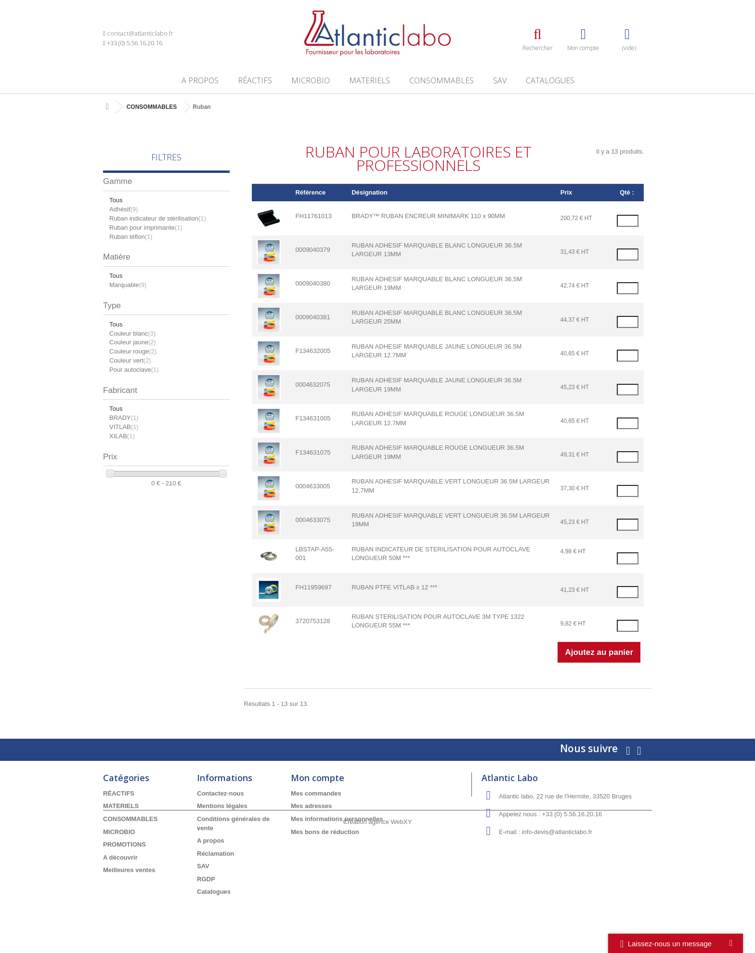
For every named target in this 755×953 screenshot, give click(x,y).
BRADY (124, 417)
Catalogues (550, 80)
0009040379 (312, 249)
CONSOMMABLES (441, 80)
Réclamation (215, 853)
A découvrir (120, 857)
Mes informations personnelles (337, 818)
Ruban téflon (131, 236)
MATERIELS (369, 80)
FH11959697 (313, 587)
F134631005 (312, 418)
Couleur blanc (132, 333)
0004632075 (312, 384)
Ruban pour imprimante (145, 227)
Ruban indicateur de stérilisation (157, 218)
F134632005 (312, 350)
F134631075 (312, 452)
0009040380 (312, 283)
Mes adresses (311, 805)
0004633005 (312, 486)
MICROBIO (310, 80)
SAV (500, 80)
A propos (200, 80)
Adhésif (123, 209)
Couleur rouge (132, 351)
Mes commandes (316, 793)
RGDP (206, 879)
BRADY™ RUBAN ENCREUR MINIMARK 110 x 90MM (428, 216)
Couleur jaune (132, 342)
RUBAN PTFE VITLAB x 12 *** (394, 587)
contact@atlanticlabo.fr (140, 33)
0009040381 (312, 317)
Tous (115, 200)
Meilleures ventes (129, 870)
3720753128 (312, 621)
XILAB (122, 436)
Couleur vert (130, 360)
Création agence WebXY (377, 926)
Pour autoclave (134, 369)
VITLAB (124, 427)
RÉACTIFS (255, 80)
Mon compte (317, 777)
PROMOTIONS (124, 844)
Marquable (127, 284)
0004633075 (312, 519)
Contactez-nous (220, 793)
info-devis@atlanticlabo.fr (557, 832)
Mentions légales (222, 805)
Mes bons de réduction (325, 832)
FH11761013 (313, 216)
